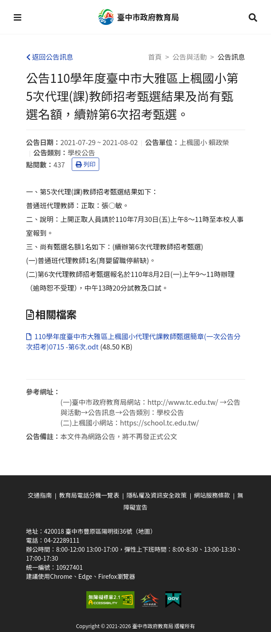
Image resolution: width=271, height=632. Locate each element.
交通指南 (40, 495)
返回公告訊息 (49, 57)
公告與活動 (190, 57)
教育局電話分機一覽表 (89, 495)
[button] (17, 17)
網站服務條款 (212, 495)
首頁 (155, 57)
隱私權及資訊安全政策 (157, 495)
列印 (85, 164)
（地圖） (144, 531)
